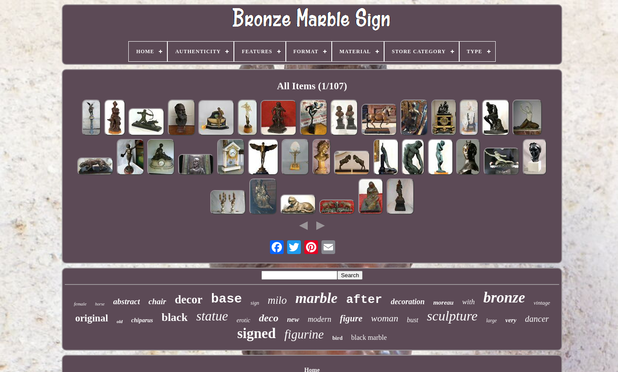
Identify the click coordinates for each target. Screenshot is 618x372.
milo (277, 300)
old (120, 321)
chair (157, 301)
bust (412, 320)
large (491, 321)
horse (100, 304)
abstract (126, 301)
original (91, 318)
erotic (243, 320)
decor (188, 299)
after (364, 299)
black (174, 317)
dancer (537, 319)
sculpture (452, 316)
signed (256, 333)
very (511, 320)
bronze (504, 297)
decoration (407, 301)
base (226, 299)
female (80, 303)
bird (337, 338)
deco (268, 318)
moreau (443, 302)
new (293, 319)
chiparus (142, 320)
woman (384, 318)
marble (316, 298)
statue (212, 316)
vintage (542, 302)
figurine (304, 334)
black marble (369, 337)
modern (319, 319)
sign (255, 303)
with (468, 302)
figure (351, 318)
